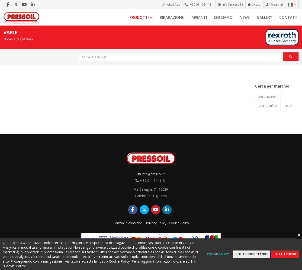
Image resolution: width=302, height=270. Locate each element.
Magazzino (24, 39)
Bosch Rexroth (267, 97)
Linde (288, 106)
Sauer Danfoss (267, 106)
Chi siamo (223, 17)
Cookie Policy (179, 223)
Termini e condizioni (128, 223)
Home (8, 39)
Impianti (199, 17)
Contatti (289, 17)
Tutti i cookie (285, 254)
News (245, 17)
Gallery (264, 17)
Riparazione (172, 17)
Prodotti (141, 17)
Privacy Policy (156, 223)
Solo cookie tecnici (252, 254)
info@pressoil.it (153, 174)
